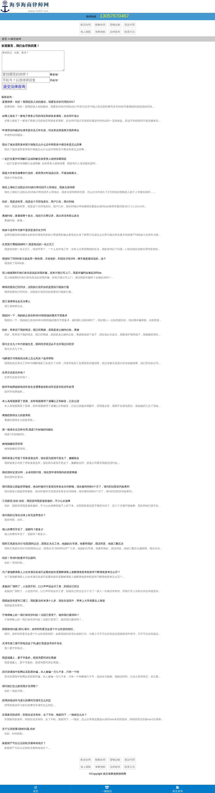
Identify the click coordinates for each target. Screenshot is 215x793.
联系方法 (129, 31)
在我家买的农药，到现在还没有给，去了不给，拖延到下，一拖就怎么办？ (44, 718)
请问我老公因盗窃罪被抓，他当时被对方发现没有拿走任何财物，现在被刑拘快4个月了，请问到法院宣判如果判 (65, 490)
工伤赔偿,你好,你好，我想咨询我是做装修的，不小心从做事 (36, 504)
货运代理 (129, 24)
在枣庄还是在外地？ (13, 376)
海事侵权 (100, 31)
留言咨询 (16, 38)
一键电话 (107, 789)
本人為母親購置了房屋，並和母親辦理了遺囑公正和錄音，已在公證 (40, 404)
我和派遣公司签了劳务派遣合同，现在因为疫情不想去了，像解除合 (40, 462)
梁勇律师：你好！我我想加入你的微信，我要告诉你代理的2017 (38, 105)
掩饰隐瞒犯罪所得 (12, 447)
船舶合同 (100, 24)
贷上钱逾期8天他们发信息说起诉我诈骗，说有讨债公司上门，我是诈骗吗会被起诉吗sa (51, 276)
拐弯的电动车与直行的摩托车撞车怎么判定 (26, 704)
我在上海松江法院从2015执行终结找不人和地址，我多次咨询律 (38, 191)
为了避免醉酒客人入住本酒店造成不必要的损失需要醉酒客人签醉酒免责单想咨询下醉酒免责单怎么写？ (61, 575)
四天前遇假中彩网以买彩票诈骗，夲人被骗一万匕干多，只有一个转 (40, 675)
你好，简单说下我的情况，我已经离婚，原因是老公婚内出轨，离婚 (40, 333)
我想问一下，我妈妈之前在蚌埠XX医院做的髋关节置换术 (34, 319)
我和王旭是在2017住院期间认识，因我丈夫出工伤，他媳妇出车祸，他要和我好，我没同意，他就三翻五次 (63, 547)
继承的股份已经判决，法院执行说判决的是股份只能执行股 (35, 290)
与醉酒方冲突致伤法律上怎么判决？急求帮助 (28, 362)
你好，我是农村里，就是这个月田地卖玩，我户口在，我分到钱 (38, 205)
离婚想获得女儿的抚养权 (16, 419)
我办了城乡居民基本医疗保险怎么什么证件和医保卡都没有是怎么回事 (42, 148)
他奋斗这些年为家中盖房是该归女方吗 (24, 233)
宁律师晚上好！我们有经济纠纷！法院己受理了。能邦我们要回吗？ (40, 618)
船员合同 (85, 24)
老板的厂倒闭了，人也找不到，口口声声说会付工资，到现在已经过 (40, 590)
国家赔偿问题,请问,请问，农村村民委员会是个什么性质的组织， (39, 632)
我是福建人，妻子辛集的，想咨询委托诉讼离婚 (29, 661)
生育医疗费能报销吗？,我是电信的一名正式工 (28, 248)
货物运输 (115, 24)
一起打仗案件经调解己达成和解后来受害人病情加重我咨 (34, 162)
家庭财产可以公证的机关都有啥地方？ (24, 747)
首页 (4, 38)
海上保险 (85, 31)
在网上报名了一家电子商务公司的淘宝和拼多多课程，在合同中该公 (40, 119)
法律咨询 (115, 31)
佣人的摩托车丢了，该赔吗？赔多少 (22, 533)
